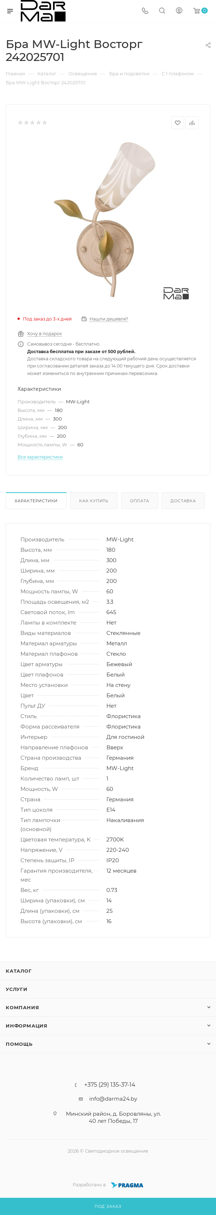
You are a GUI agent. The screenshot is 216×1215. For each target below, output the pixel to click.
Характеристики (36, 500)
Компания (22, 1007)
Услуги (17, 989)
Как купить (94, 500)
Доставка (183, 500)
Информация (27, 1026)
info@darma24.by (113, 1098)
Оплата (139, 500)
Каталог (19, 971)
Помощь (19, 1044)
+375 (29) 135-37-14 (109, 1085)
